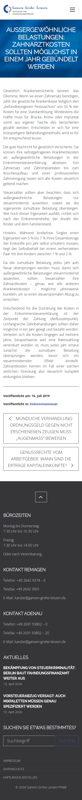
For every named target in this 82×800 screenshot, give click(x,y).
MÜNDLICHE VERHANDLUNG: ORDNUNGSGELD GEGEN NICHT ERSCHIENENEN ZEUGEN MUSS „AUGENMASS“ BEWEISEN (41, 428)
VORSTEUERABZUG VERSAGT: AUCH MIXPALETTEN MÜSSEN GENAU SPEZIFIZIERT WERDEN (34, 701)
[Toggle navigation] (72, 9)
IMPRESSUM (11, 761)
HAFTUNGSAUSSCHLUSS (20, 777)
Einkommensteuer (44, 404)
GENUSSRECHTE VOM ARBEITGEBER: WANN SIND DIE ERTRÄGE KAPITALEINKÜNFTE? (40, 458)
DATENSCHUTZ (13, 769)
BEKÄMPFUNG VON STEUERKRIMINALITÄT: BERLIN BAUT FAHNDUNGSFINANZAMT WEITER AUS (39, 673)
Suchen (66, 741)
